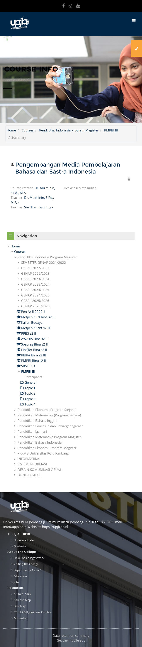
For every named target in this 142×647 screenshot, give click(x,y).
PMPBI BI (111, 130)
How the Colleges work (29, 558)
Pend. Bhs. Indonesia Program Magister (68, 130)
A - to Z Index (22, 594)
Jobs (16, 582)
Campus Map (22, 600)
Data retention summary (71, 635)
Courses (28, 130)
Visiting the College (26, 564)
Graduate (20, 546)
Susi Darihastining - (38, 207)
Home (11, 130)
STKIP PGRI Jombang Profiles (32, 612)
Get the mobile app (71, 640)
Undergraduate (24, 540)
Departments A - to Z (27, 570)
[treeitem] (71, 246)
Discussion (20, 618)
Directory (20, 606)
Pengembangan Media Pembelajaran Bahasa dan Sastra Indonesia (67, 168)
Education (20, 576)
